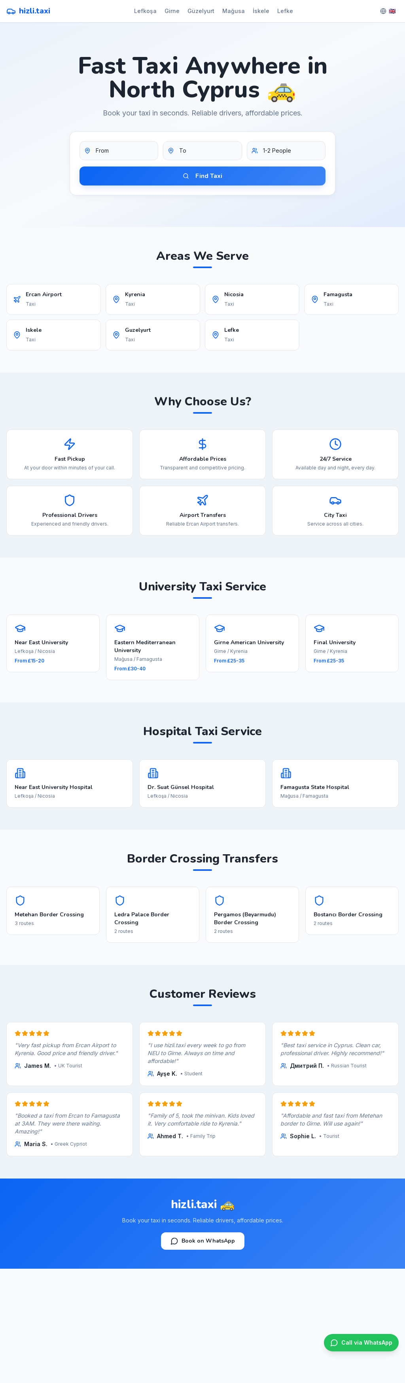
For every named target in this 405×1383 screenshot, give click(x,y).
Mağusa (233, 11)
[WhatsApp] (361, 1342)
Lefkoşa (145, 11)
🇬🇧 (388, 11)
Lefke (285, 11)
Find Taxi (202, 176)
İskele (261, 11)
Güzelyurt (200, 11)
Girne (172, 11)
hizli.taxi (28, 11)
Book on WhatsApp (202, 1241)
